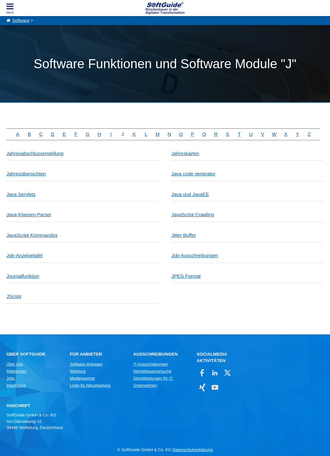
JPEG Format (186, 276)
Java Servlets (20, 194)
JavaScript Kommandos (31, 235)
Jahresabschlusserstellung (34, 153)
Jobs (10, 378)
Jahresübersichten (26, 173)
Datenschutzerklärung (193, 449)
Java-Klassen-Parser (28, 214)
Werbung (78, 371)
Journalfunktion (22, 276)
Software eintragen (86, 364)
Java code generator (193, 173)
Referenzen (16, 371)
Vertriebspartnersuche (152, 371)
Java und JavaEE (190, 194)
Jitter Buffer (183, 235)
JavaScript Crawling (192, 214)
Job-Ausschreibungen (194, 255)
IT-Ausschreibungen (150, 364)
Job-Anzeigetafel (24, 255)
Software (20, 20)
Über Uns (14, 364)
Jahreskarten (185, 153)
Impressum (16, 385)
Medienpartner (82, 378)
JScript (13, 296)
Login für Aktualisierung (90, 385)
